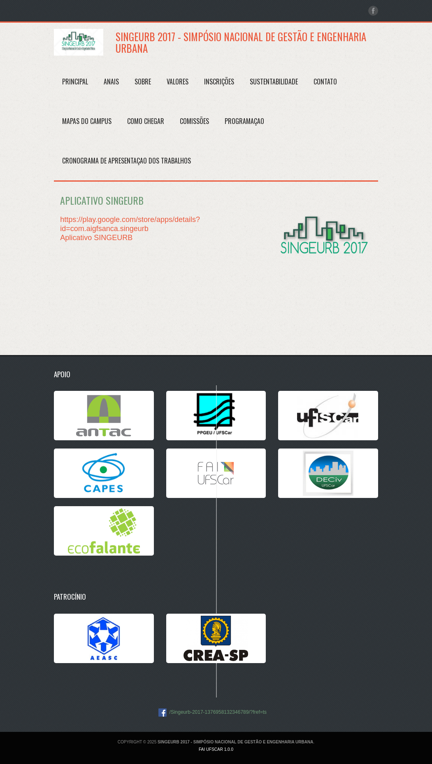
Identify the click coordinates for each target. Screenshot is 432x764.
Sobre (143, 81)
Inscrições (219, 81)
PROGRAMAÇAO (244, 121)
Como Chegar (145, 121)
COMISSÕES (194, 121)
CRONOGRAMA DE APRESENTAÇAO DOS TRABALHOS (126, 161)
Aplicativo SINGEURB (96, 238)
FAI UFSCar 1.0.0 (216, 749)
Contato (325, 81)
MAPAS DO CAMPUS (86, 121)
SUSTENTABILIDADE (274, 81)
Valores (177, 81)
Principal (75, 81)
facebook (373, 11)
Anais (111, 81)
